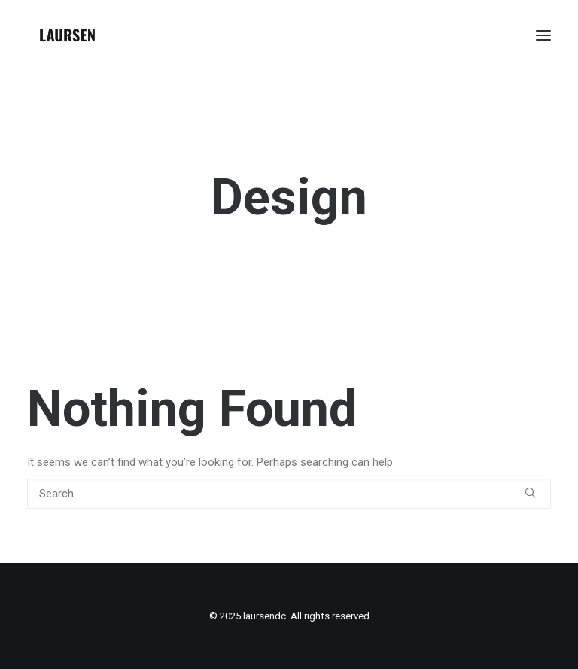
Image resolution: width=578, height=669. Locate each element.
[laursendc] (67, 35)
